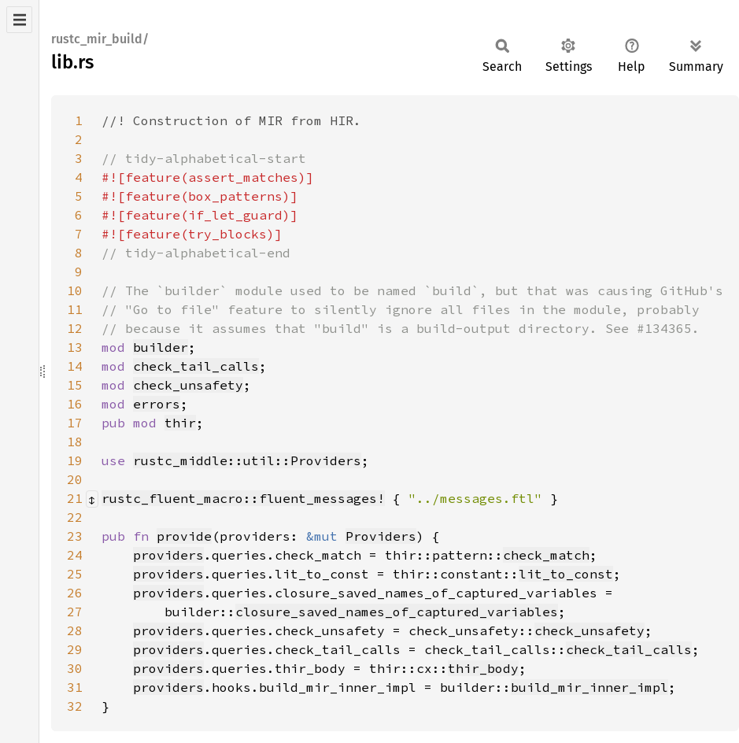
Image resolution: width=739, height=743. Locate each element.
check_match (546, 555)
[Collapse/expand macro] (92, 499)
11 (75, 309)
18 (75, 441)
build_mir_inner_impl (589, 687)
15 (75, 385)
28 (75, 630)
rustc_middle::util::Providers (247, 460)
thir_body (483, 668)
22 (75, 517)
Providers (380, 536)
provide (184, 536)
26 (75, 593)
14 (75, 366)
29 (75, 649)
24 (75, 555)
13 (75, 347)
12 (75, 328)
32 (75, 706)
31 (75, 687)
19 (75, 460)
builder (160, 347)
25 (75, 574)
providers (168, 555)
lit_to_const (566, 574)
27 (75, 611)
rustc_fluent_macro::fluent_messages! (243, 498)
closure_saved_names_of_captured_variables (396, 611)
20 (75, 479)
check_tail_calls (196, 366)
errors (156, 404)
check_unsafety (188, 385)
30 (75, 668)
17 (75, 423)
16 (75, 404)
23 (75, 536)
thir (180, 423)
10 (75, 290)
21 (75, 498)
